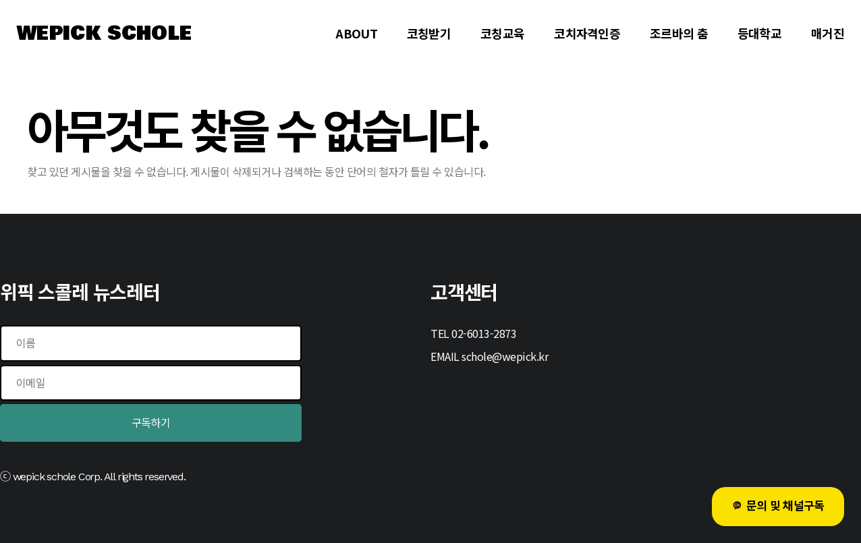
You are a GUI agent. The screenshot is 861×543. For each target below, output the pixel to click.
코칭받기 (429, 33)
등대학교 (759, 33)
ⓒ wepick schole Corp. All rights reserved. (93, 476)
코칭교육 (502, 33)
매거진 (827, 33)
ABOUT (356, 33)
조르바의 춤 (679, 33)
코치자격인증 (587, 33)
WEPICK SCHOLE (104, 34)
